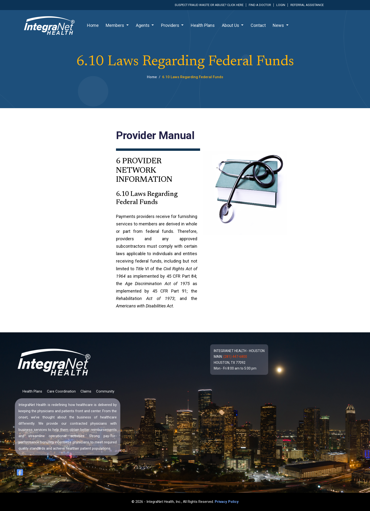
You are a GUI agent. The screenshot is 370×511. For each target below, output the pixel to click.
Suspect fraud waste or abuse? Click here (209, 5)
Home (93, 25)
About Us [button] (231, 25)
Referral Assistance (307, 5)
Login (280, 5)
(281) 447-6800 (235, 356)
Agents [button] (143, 25)
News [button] (279, 25)
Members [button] (115, 25)
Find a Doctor (260, 5)
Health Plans (203, 25)
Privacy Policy (227, 501)
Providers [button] (170, 25)
